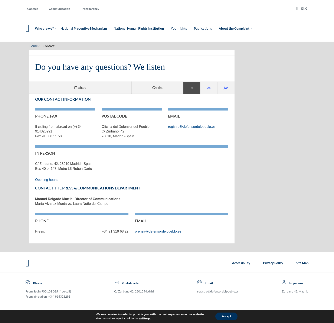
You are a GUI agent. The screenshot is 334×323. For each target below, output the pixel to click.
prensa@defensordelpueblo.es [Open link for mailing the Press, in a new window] (158, 231)
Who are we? (46, 28)
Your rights (181, 28)
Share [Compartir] (80, 87)
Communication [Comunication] (59, 8)
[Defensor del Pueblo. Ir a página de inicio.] (27, 28)
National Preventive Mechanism (85, 28)
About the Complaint (236, 28)
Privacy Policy (273, 263)
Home (33, 46)
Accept (226, 316)
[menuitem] (36, 8)
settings (144, 318)
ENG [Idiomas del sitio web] (304, 8)
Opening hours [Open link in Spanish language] (46, 180)
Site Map (302, 263)
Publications (205, 28)
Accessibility (241, 263)
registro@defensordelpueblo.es (218, 291)
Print (157, 87)
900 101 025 (49, 291)
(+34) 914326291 (59, 296)
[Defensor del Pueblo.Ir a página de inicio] (27, 263)
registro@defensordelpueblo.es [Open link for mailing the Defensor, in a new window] (192, 126)
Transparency (90, 8)
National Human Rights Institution (141, 28)
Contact (32, 8)
